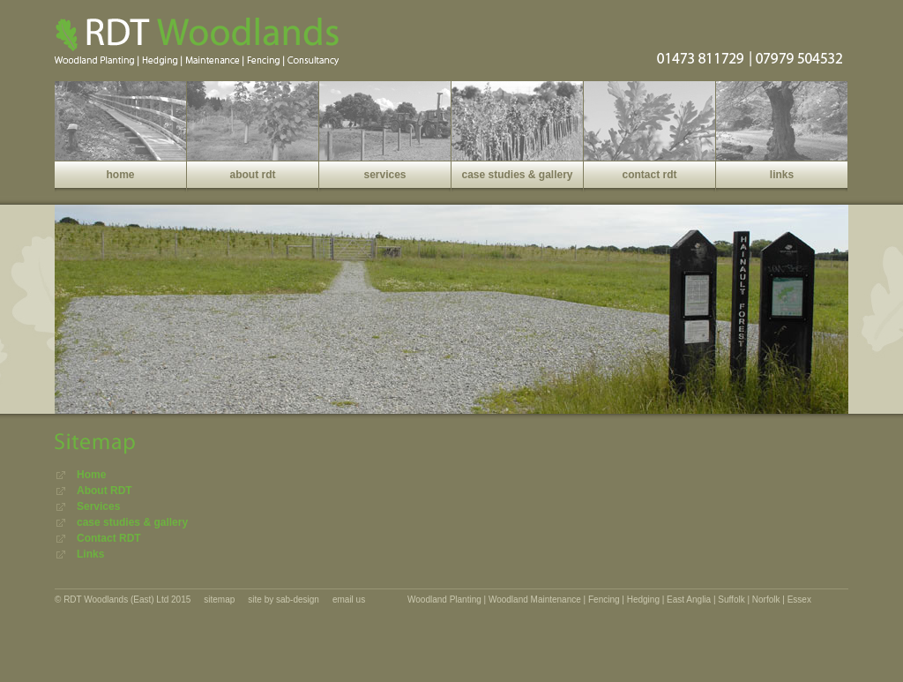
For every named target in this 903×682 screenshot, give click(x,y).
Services (98, 506)
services (384, 175)
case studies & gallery (516, 175)
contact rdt (649, 175)
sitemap (219, 599)
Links (90, 554)
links (782, 175)
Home (91, 474)
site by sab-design (283, 599)
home (120, 175)
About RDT (104, 490)
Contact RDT (109, 538)
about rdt (253, 175)
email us (348, 599)
